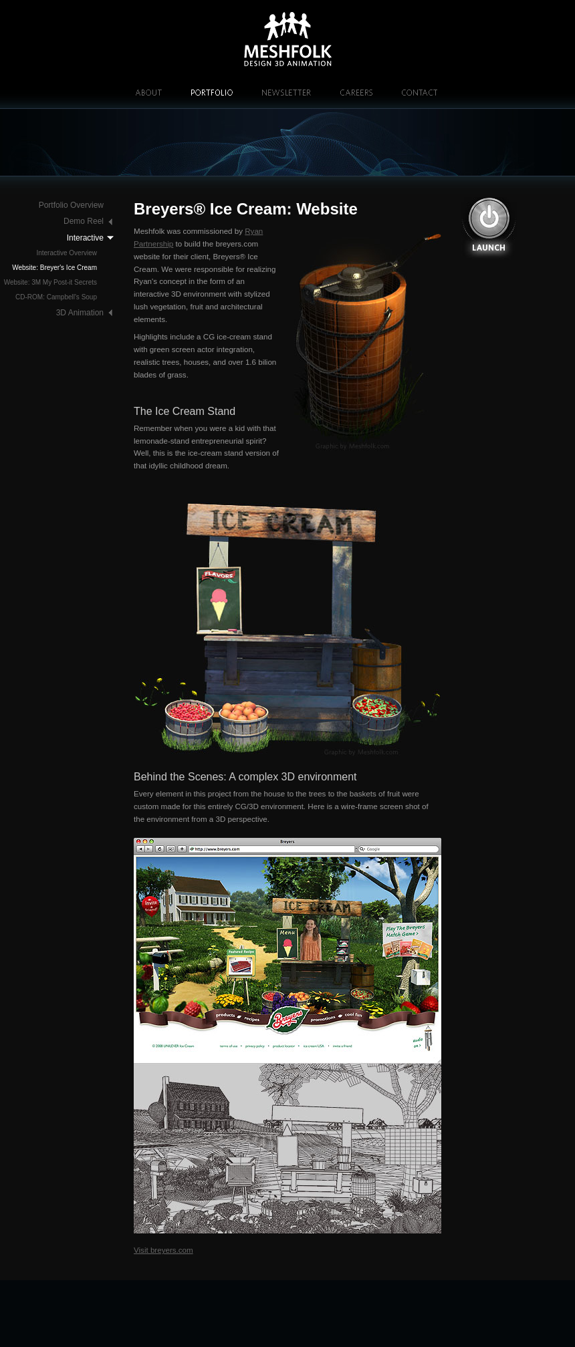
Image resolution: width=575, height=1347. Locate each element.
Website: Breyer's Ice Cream (54, 267)
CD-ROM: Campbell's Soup (56, 297)
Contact (420, 93)
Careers (356, 93)
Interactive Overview (66, 253)
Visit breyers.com (163, 1249)
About (148, 93)
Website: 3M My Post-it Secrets (50, 282)
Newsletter (286, 93)
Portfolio (212, 93)
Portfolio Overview (71, 205)
